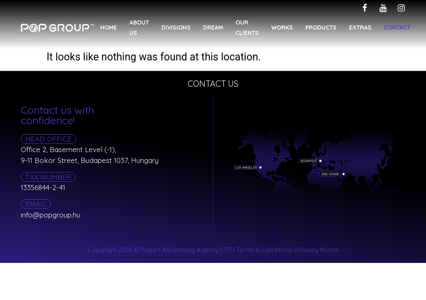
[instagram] (401, 8)
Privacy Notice (318, 250)
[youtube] (383, 8)
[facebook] (364, 8)
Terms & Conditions (264, 250)
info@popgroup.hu (50, 214)
